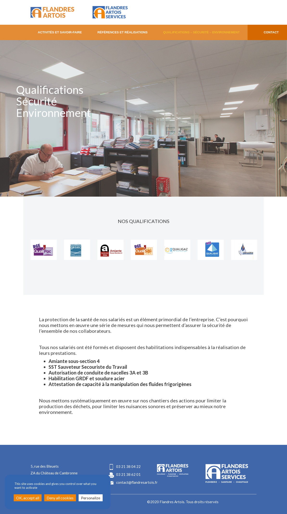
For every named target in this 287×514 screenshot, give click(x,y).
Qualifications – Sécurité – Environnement (201, 32)
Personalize (90, 498)
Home (15, 32)
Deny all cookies (60, 498)
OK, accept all (27, 498)
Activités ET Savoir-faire (60, 32)
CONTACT (271, 32)
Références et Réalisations (122, 32)
